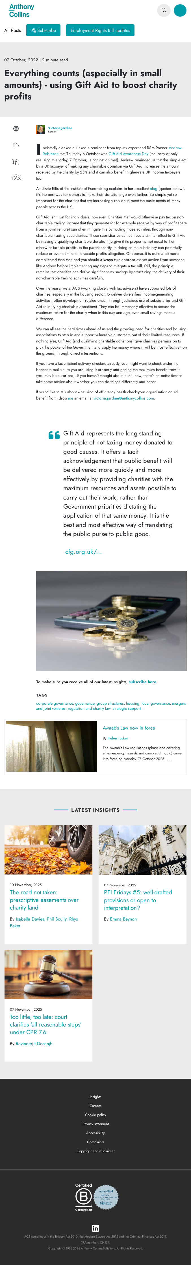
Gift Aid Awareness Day (128, 154)
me (70, 398)
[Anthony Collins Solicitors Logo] (21, 10)
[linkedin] (16, 162)
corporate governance (54, 703)
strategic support (127, 708)
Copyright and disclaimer (96, 1151)
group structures (110, 703)
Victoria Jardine (60, 128)
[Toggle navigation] (180, 10)
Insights (95, 1096)
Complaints (95, 1142)
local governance (156, 703)
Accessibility (95, 1133)
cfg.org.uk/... (83, 551)
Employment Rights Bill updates (100, 30)
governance (84, 703)
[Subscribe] (43, 30)
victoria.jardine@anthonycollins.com (124, 398)
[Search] (164, 10)
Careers (95, 1105)
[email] (16, 129)
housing (132, 703)
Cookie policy (95, 1115)
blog (153, 188)
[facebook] (16, 178)
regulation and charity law (89, 708)
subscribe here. (143, 682)
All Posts (12, 30)
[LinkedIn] (95, 1229)
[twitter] (16, 145)
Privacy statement (96, 1124)
